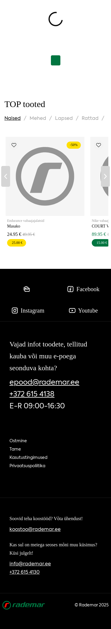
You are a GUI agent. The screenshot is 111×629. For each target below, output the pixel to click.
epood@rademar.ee (44, 382)
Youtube (83, 310)
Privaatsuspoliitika (27, 465)
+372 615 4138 (31, 394)
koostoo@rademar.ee (35, 529)
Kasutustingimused (28, 457)
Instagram (27, 310)
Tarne (15, 449)
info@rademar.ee (30, 564)
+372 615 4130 (24, 572)
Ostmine (18, 440)
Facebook (83, 289)
